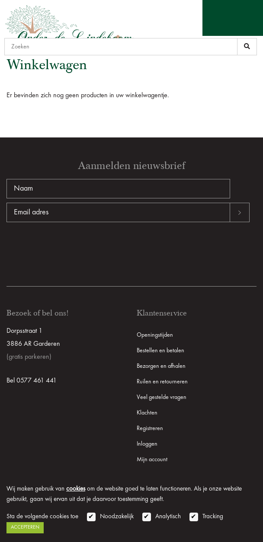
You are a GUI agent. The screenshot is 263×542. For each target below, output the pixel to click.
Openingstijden (155, 335)
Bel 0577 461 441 (31, 380)
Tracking (212, 516)
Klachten (147, 413)
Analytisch (168, 516)
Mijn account (152, 459)
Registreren (150, 428)
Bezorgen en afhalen (161, 366)
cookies (75, 489)
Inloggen (147, 444)
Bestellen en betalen (160, 351)
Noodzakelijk (117, 516)
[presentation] (72, 250)
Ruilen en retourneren (162, 382)
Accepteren (25, 527)
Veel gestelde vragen (161, 397)
